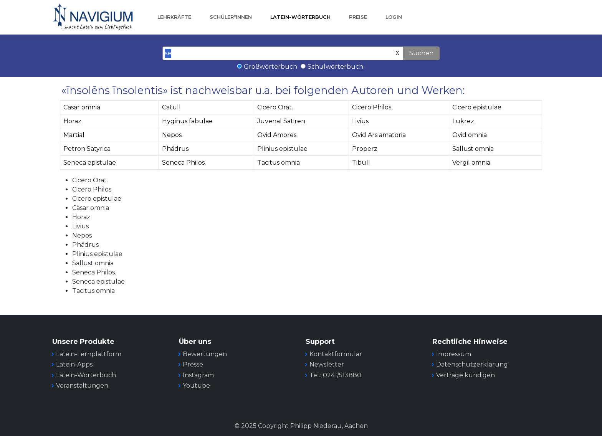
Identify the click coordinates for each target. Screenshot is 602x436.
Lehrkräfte (174, 17)
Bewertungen (205, 354)
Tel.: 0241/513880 (335, 375)
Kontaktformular (335, 354)
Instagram (198, 375)
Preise (358, 17)
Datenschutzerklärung (472, 364)
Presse (193, 364)
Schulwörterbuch (335, 66)
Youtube (196, 385)
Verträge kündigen (465, 375)
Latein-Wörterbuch (300, 17)
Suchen (421, 53)
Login (393, 17)
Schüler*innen (231, 17)
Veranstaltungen (82, 385)
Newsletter (326, 364)
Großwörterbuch (270, 66)
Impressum (453, 354)
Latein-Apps (74, 364)
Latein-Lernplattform (88, 354)
